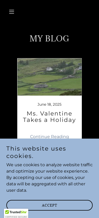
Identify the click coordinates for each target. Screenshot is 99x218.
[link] (49, 102)
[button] (12, 11)
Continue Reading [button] (49, 136)
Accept (49, 209)
